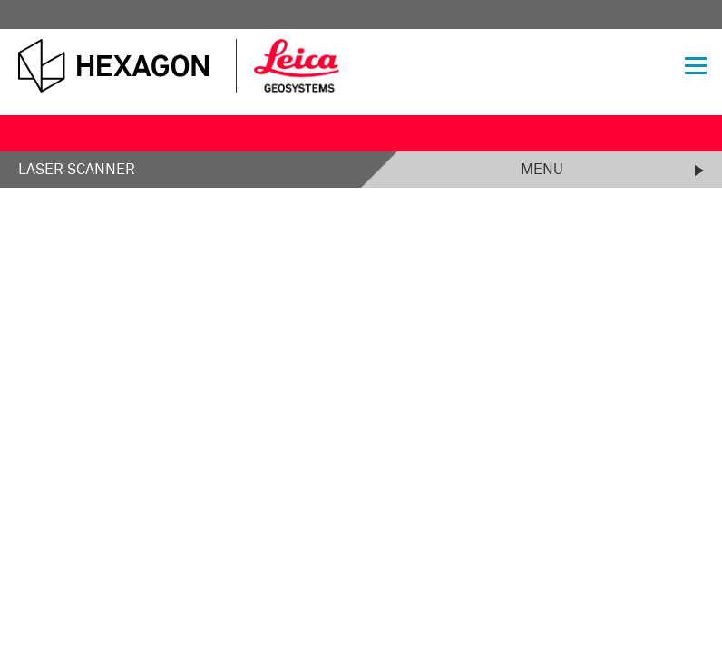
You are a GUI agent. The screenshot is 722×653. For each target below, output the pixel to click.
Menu (542, 169)
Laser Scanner (76, 169)
